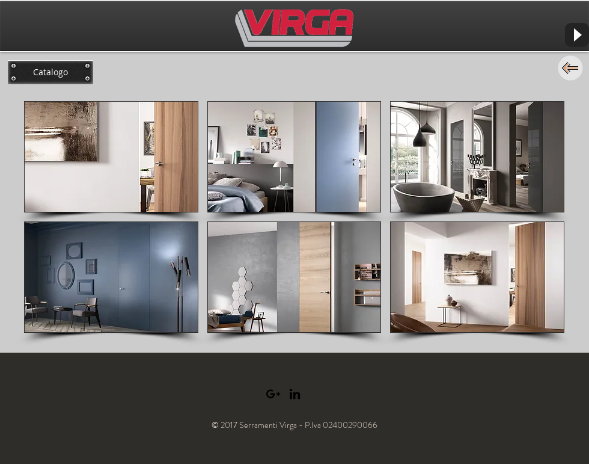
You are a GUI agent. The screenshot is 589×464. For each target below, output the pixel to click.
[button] (111, 156)
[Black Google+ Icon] (273, 393)
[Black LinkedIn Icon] (294, 393)
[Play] (577, 35)
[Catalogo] (50, 72)
